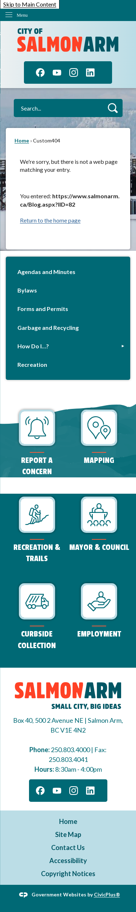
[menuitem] (68, 271)
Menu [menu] (22, 15)
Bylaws (27, 290)
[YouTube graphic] (56, 72)
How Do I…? (33, 346)
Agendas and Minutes (46, 271)
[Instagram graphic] (73, 72)
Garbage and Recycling (48, 327)
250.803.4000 (70, 750)
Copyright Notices (68, 874)
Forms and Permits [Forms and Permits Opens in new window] (42, 308)
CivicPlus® (107, 894)
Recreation (32, 364)
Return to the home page (50, 220)
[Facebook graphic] (40, 72)
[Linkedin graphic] (90, 72)
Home (22, 140)
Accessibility (68, 861)
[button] (113, 108)
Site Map (68, 834)
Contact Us (68, 847)
